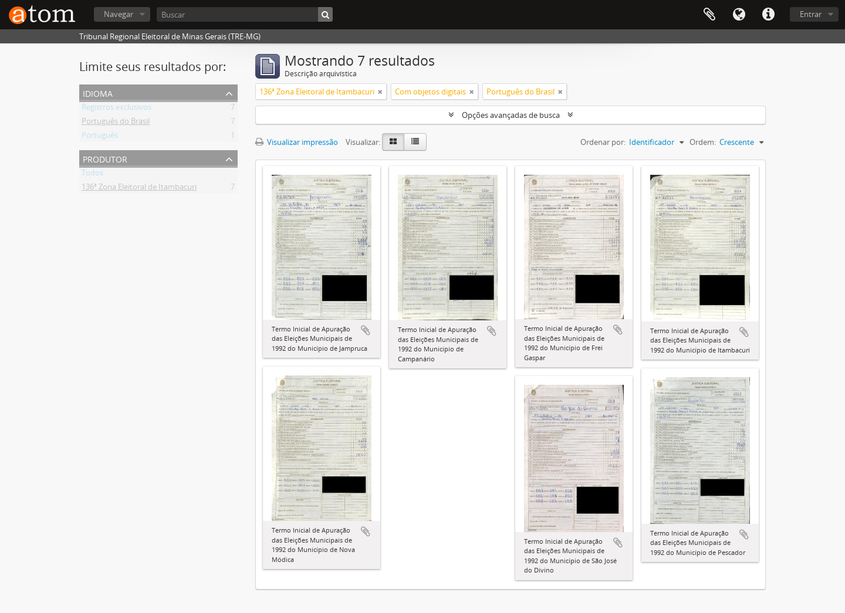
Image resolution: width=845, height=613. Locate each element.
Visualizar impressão (296, 142)
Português (100, 137)
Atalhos (768, 14)
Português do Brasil (116, 123)
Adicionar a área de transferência (365, 330)
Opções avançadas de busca (511, 115)
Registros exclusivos (116, 109)
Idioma (738, 14)
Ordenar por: (603, 142)
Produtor (105, 158)
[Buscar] (245, 14)
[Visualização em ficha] (393, 142)
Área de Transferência (709, 14)
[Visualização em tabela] (415, 142)
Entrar (811, 14)
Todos (92, 175)
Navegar (118, 14)
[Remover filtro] (380, 91)
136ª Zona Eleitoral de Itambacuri (139, 189)
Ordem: (702, 142)
